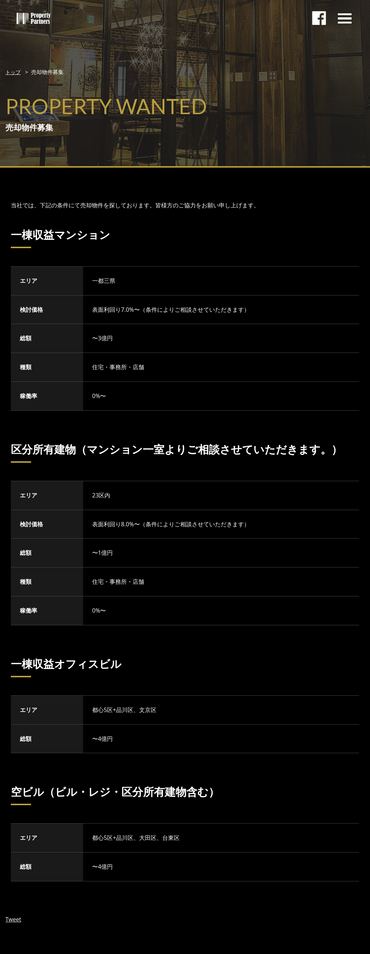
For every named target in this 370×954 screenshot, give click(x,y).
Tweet (13, 919)
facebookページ (319, 20)
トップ (13, 71)
